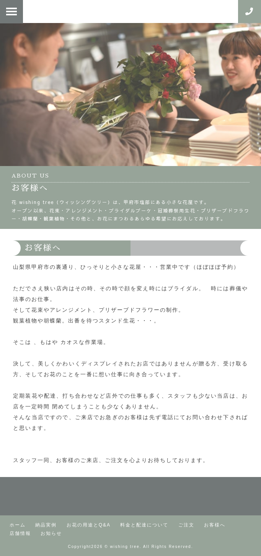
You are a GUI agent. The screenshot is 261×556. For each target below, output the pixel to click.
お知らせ (51, 533)
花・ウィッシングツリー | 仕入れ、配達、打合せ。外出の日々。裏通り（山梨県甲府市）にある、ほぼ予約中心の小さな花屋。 (126, 11)
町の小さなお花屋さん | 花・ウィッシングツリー (130, 496)
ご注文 (186, 525)
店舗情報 (20, 533)
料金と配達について (144, 525)
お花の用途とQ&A (89, 525)
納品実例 (46, 525)
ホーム (18, 525)
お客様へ (214, 525)
